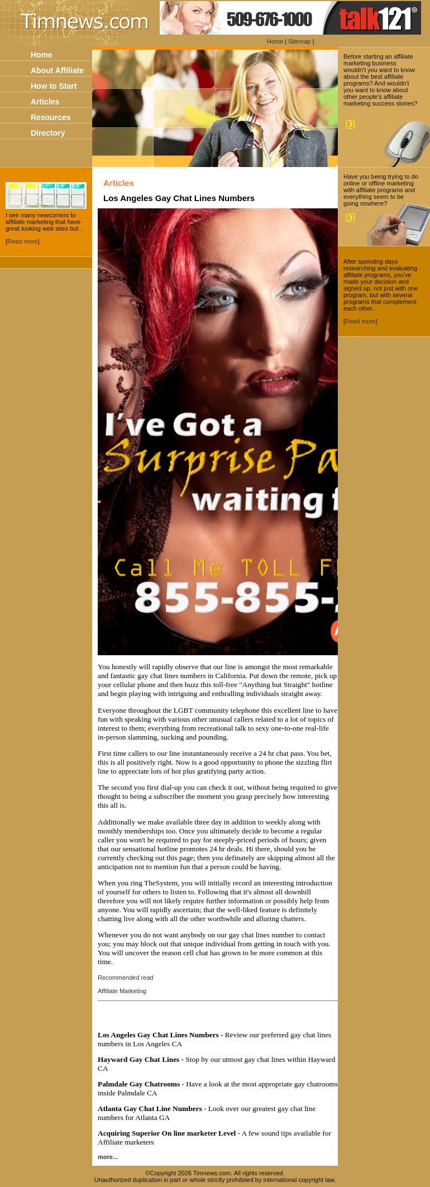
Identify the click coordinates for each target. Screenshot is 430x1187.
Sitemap (299, 41)
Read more (22, 241)
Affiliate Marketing (122, 991)
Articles (45, 101)
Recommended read (126, 977)
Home (275, 41)
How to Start (54, 86)
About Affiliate (57, 70)
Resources (51, 117)
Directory (48, 132)
